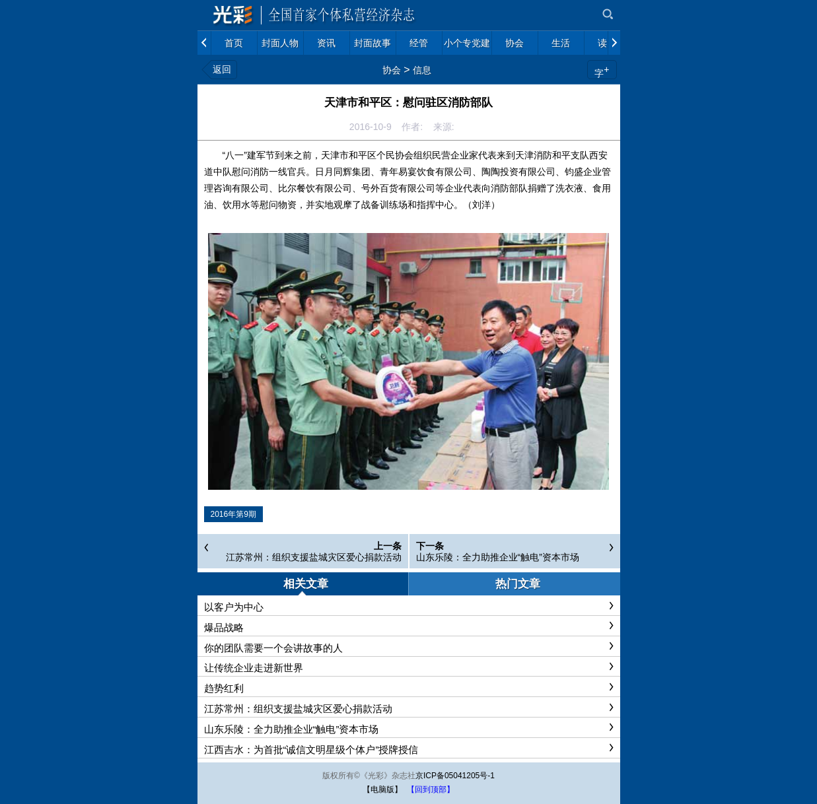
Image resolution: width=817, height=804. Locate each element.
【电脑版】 (382, 789)
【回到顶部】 (430, 789)
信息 (422, 70)
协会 (391, 70)
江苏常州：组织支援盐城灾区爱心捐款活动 (314, 557)
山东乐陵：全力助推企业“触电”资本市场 (497, 557)
